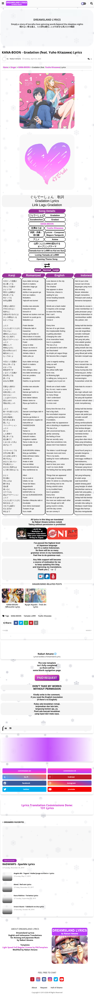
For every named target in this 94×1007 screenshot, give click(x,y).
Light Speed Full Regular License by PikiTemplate (25, 947)
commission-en (24, 771)
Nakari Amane (46, 653)
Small (38, 270)
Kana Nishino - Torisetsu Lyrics (26, 895)
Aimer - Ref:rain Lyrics (22, 884)
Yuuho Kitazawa (52, 67)
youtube (71, 789)
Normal (47, 270)
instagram (71, 783)
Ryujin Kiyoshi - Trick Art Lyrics (35, 605)
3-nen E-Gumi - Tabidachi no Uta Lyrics (29, 906)
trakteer (71, 777)
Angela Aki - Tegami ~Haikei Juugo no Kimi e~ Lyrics (34, 873)
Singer (13, 67)
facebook (26, 783)
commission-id (69, 771)
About (34, 987)
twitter (26, 789)
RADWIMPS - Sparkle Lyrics (18, 864)
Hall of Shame (56, 987)
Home (5, 67)
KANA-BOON (24, 67)
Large (56, 270)
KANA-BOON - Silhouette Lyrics (12, 605)
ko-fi (26, 777)
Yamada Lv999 (30, 616)
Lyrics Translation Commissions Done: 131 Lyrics (47, 806)
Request (43, 987)
